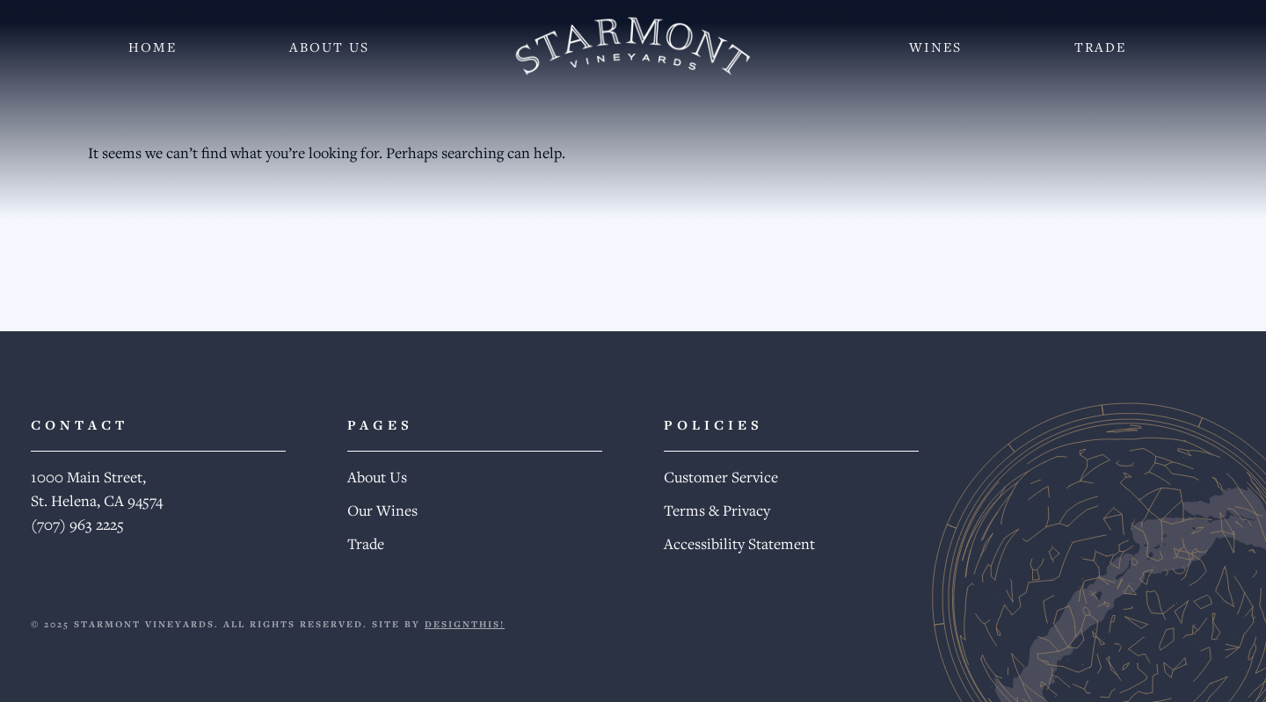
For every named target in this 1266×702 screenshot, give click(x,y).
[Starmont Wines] (633, 46)
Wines (935, 46)
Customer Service (721, 477)
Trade (1100, 46)
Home (152, 46)
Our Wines (382, 510)
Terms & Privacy (717, 510)
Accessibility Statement (739, 543)
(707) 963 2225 (77, 524)
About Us (329, 46)
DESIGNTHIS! (465, 624)
